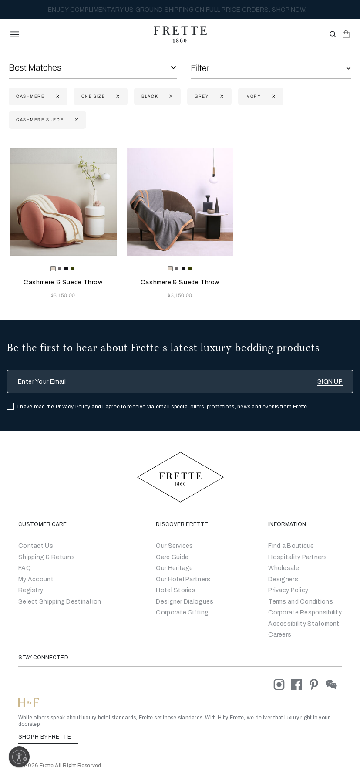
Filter (200, 68)
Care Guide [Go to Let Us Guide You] (172, 557)
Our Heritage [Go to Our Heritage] (174, 568)
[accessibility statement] (303, 624)
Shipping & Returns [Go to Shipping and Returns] (46, 557)
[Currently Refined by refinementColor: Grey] (221, 96)
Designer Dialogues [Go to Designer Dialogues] (184, 601)
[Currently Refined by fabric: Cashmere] (56, 96)
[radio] (59, 268)
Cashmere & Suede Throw (63, 282)
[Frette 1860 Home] (180, 34)
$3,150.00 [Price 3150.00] (63, 295)
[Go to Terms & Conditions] (300, 601)
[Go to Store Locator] (291, 546)
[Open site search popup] (332, 35)
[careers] (279, 634)
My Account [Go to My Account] (36, 579)
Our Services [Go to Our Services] (174, 546)
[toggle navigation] (15, 34)
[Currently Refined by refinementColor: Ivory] (272, 96)
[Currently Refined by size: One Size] (116, 96)
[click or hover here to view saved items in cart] (346, 34)
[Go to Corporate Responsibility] (305, 612)
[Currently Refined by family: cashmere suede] (75, 120)
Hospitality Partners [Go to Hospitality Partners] (297, 557)
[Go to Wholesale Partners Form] (283, 568)
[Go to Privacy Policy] (288, 590)
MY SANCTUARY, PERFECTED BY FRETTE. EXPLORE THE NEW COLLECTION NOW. (177, 10)
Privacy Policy (73, 407)
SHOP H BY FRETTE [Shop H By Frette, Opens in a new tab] (48, 737)
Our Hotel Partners (183, 579)
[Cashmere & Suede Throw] (63, 202)
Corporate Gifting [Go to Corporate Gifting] (182, 612)
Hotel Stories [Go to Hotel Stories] (175, 590)
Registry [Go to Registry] (30, 590)
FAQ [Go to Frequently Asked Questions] (24, 568)
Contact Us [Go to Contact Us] (35, 546)
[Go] (283, 579)
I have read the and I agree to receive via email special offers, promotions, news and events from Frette (162, 407)
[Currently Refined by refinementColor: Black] (170, 96)
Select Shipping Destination (59, 601)
